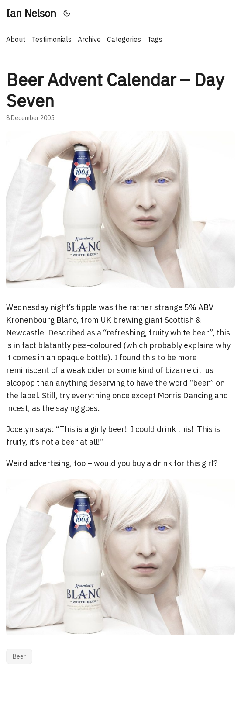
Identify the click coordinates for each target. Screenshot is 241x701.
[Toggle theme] (67, 13)
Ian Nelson (31, 13)
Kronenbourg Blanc (41, 320)
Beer (19, 656)
